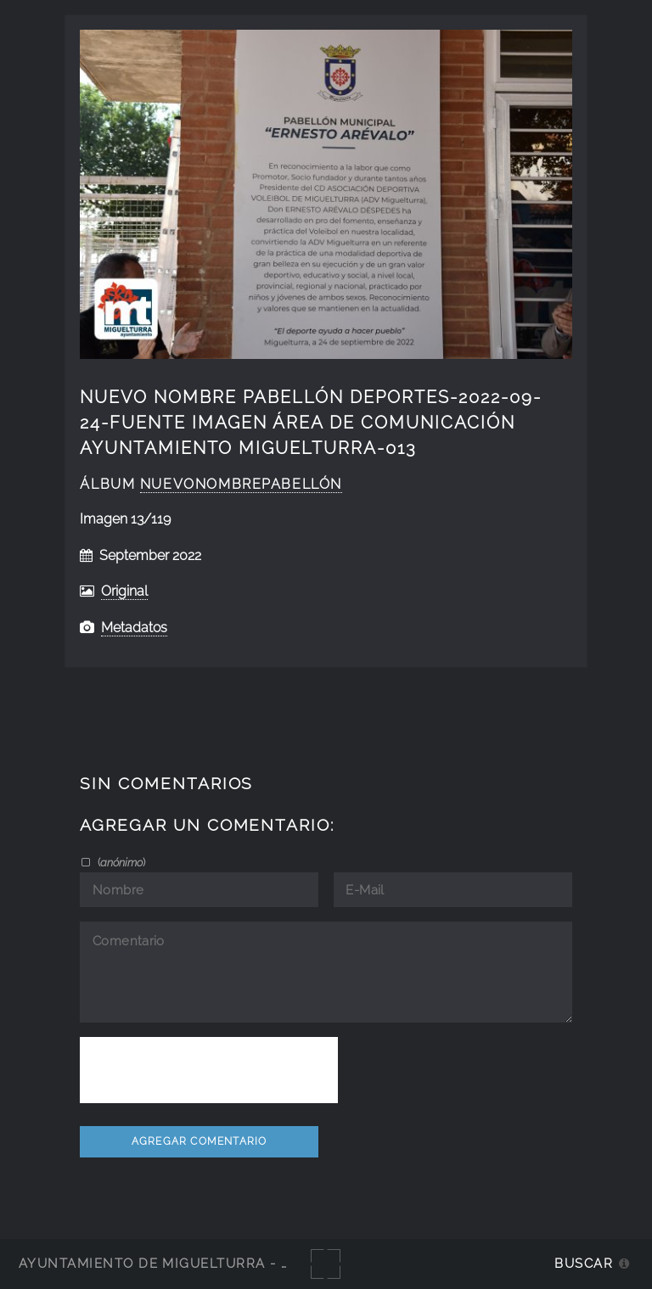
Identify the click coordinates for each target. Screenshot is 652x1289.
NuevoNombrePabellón (241, 484)
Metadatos (134, 627)
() (120, 862)
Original (124, 591)
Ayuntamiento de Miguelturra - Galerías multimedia (233, 1263)
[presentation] (209, 1070)
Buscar (583, 1263)
